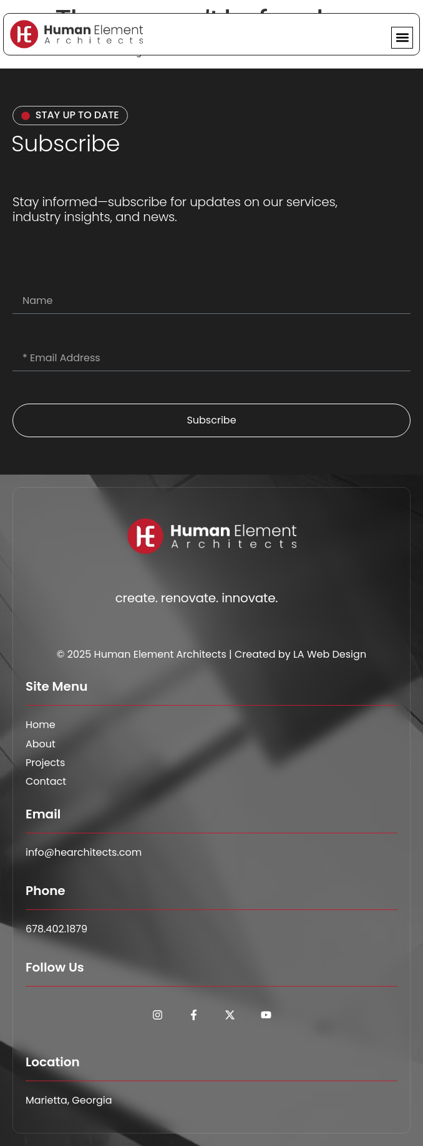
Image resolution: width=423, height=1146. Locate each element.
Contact (46, 781)
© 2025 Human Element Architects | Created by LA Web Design (211, 654)
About (41, 744)
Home (41, 725)
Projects (45, 763)
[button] (402, 38)
